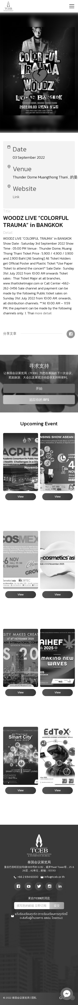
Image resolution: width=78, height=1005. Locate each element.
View (20, 496)
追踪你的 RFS (39, 399)
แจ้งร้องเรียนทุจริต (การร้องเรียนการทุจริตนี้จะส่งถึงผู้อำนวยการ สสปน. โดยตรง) (39, 916)
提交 (57, 906)
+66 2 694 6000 (25, 877)
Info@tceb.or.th (52, 877)
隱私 (33, 998)
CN (61, 997)
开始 (39, 388)
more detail (43, 313)
